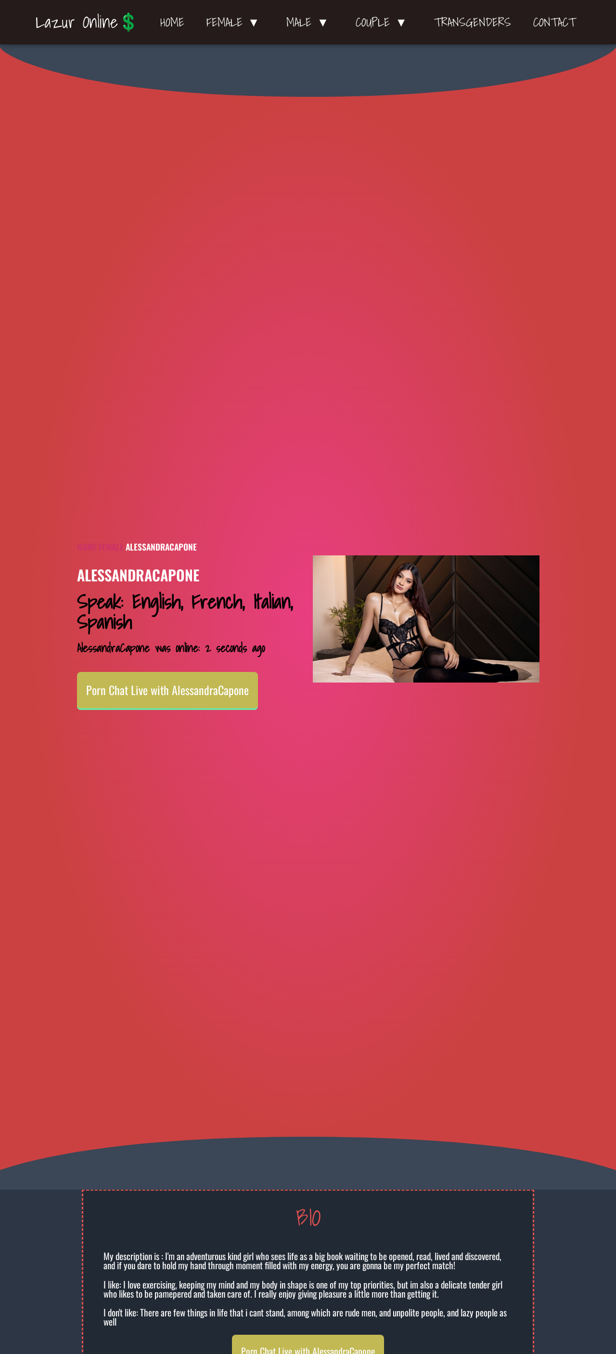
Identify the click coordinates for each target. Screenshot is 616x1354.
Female (111, 546)
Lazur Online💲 (87, 21)
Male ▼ (310, 22)
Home (172, 22)
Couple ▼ (384, 22)
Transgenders (472, 22)
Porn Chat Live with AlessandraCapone (167, 689)
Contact (554, 22)
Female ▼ (235, 22)
